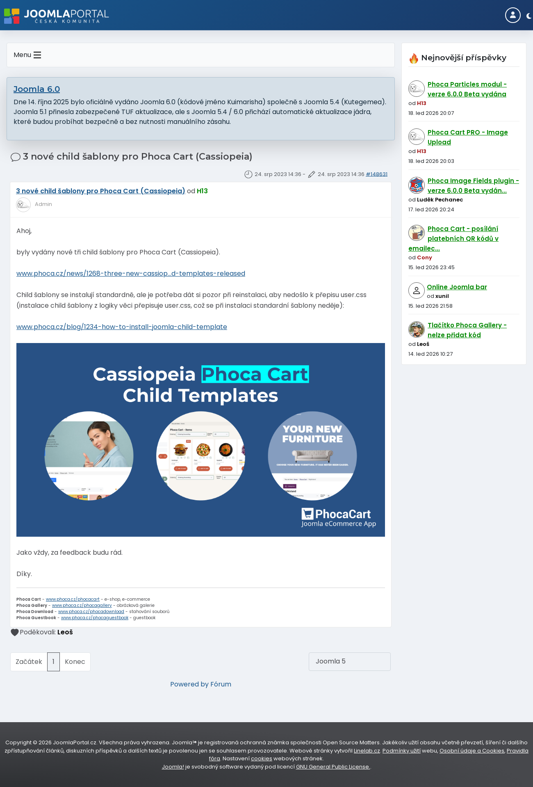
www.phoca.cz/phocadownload (91, 612)
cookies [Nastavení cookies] (261, 758)
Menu (29, 55)
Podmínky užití (402, 751)
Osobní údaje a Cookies (472, 751)
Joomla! (173, 767)
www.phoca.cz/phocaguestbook (94, 618)
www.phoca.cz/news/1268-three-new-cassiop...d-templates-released (130, 273)
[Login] (513, 15)
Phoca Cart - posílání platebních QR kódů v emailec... (453, 238)
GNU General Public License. (333, 767)
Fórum (220, 684)
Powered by (189, 684)
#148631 (376, 174)
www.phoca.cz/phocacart (73, 599)
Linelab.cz (367, 751)
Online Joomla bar (457, 287)
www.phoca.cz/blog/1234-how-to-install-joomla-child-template (121, 327)
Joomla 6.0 (37, 89)
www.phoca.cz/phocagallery (82, 605)
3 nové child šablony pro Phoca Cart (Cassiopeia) (100, 191)
